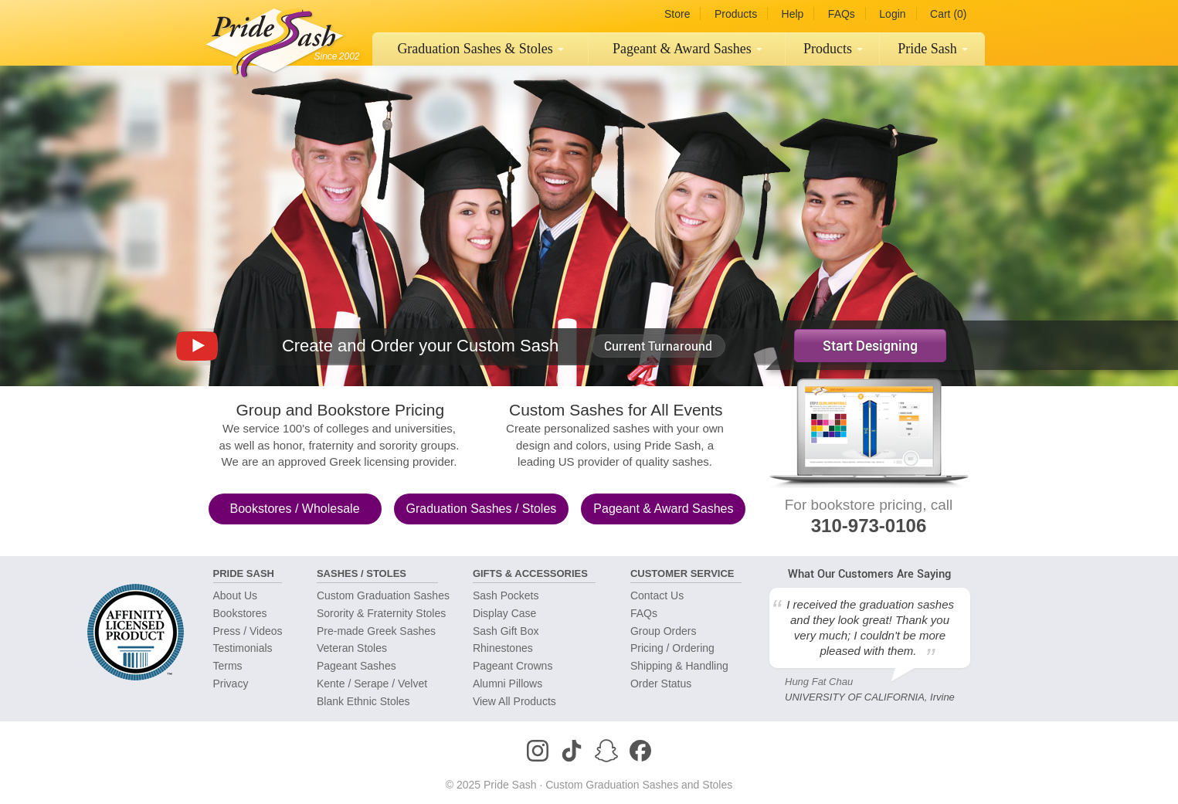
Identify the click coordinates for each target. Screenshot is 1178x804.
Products (736, 14)
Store (677, 14)
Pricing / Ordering (672, 648)
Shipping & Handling (679, 666)
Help (793, 14)
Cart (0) (948, 14)
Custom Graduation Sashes (383, 595)
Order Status (660, 683)
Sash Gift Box (506, 631)
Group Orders (663, 631)
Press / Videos (248, 631)
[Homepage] (271, 38)
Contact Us (657, 595)
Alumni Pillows (507, 683)
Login (892, 14)
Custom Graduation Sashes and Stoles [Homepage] (638, 785)
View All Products (514, 701)
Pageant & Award (663, 508)
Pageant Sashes (687, 48)
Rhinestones (503, 648)
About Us (235, 595)
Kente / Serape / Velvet (372, 683)
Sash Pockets (506, 595)
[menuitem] (480, 49)
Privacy (231, 683)
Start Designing (870, 345)
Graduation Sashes (480, 48)
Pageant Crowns (513, 666)
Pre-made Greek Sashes (376, 631)
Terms (228, 666)
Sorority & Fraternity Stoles (381, 613)
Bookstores (294, 508)
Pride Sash (933, 48)
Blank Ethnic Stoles (363, 701)
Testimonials (243, 648)
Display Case (504, 613)
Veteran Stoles (352, 648)
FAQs (841, 14)
